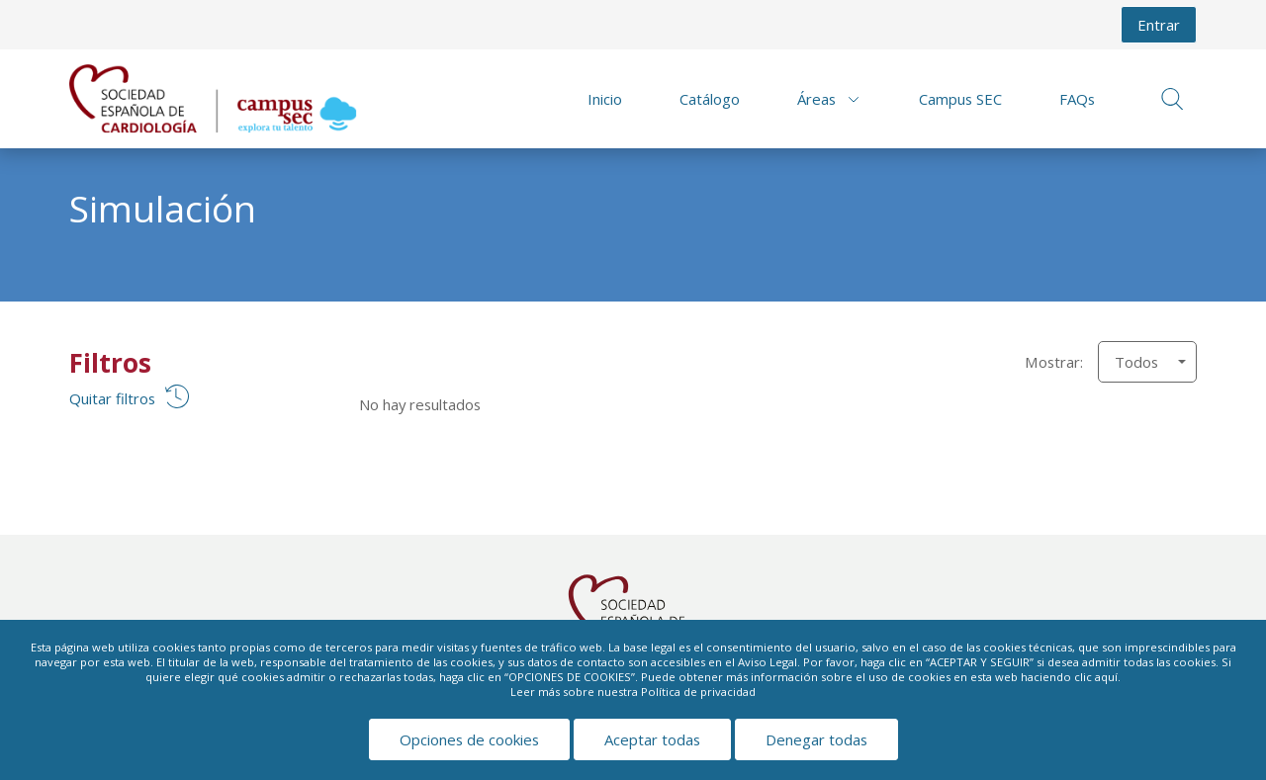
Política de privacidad (698, 691)
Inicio (605, 99)
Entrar (1158, 25)
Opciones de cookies (469, 739)
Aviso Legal (767, 661)
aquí (1106, 676)
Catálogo (709, 99)
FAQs (1077, 99)
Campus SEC (960, 99)
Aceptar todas (652, 739)
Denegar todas (816, 739)
